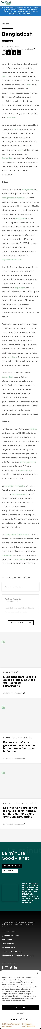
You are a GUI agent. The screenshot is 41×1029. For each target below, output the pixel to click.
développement (28, 462)
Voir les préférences (20, 1019)
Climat (6, 672)
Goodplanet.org (12, 866)
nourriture (12, 357)
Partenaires (7, 940)
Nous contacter (8, 944)
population (20, 218)
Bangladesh (7, 41)
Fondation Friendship (14, 486)
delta (4, 76)
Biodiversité (9, 803)
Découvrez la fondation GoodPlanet (17, 956)
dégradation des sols (12, 259)
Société (5, 24)
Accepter (20, 1007)
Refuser (20, 1013)
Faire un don (10, 871)
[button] (38, 973)
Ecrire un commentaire (14, 587)
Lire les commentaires (20, 623)
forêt (16, 129)
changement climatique (13, 198)
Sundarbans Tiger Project (16, 534)
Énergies (17, 738)
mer (29, 85)
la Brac (33, 429)
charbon (11, 118)
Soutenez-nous (8, 948)
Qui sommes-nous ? (10, 936)
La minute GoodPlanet (11, 952)
